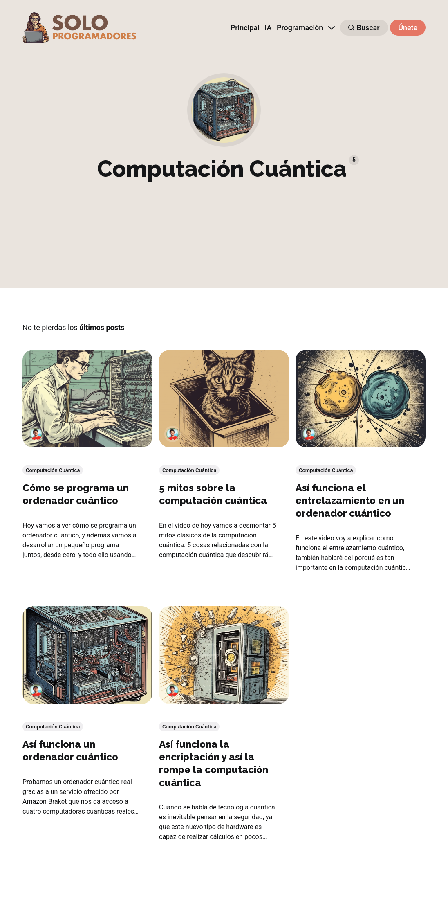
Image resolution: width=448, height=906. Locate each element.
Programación (300, 27)
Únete (407, 27)
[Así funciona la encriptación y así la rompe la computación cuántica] (224, 655)
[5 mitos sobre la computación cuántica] (224, 398)
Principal (245, 27)
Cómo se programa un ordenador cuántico (75, 494)
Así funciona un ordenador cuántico (70, 751)
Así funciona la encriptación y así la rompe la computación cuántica (213, 764)
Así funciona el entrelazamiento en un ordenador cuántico (350, 500)
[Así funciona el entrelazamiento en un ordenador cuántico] (361, 398)
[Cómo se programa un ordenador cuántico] (87, 398)
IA (267, 27)
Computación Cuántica (53, 470)
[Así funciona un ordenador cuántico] (87, 655)
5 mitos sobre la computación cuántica (213, 494)
